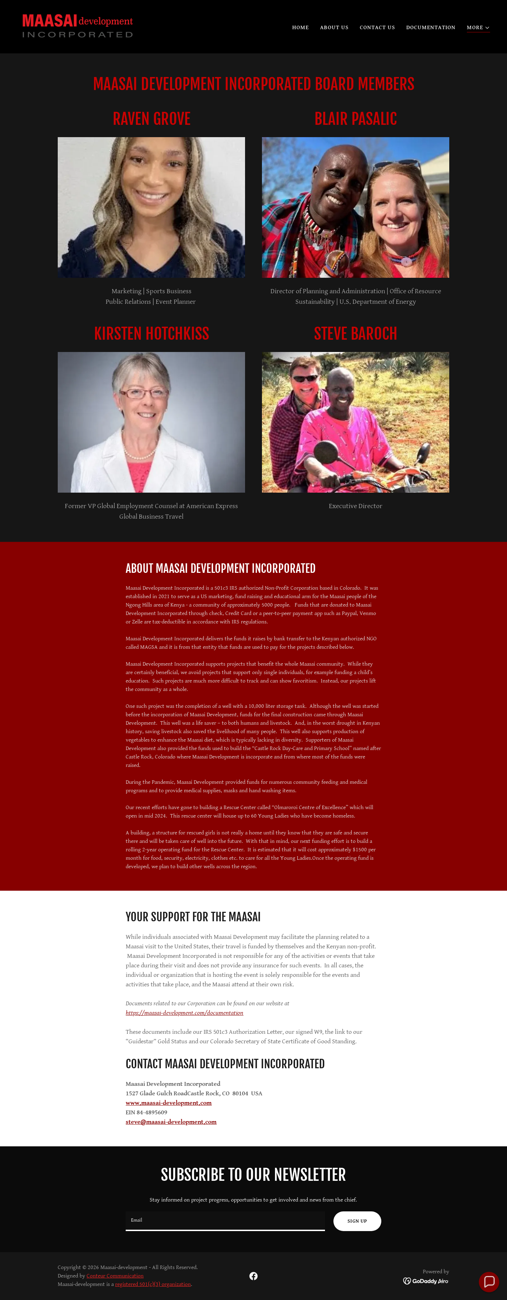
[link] (78, 26)
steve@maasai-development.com (171, 1122)
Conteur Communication (115, 1276)
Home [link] (300, 27)
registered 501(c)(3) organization (153, 1284)
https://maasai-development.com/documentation (184, 1013)
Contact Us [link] (377, 27)
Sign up (357, 1221)
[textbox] (225, 1221)
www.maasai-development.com (169, 1103)
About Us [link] (334, 27)
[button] (478, 28)
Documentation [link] (431, 27)
